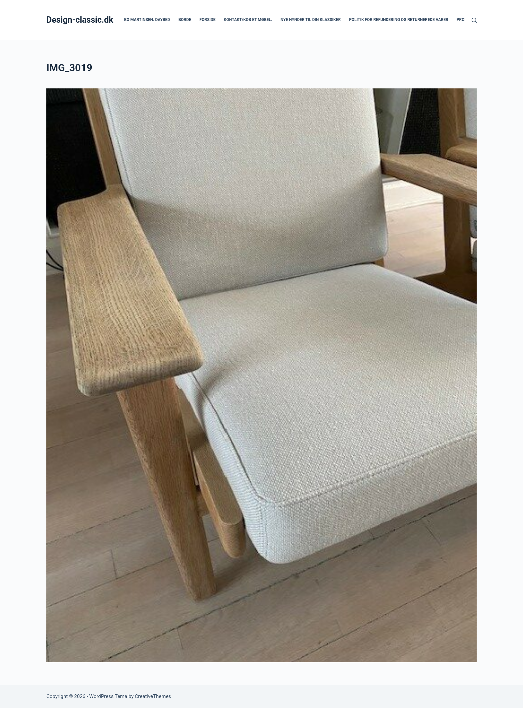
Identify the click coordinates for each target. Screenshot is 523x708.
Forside (207, 19)
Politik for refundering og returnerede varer (398, 19)
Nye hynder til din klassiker (311, 19)
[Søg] (474, 20)
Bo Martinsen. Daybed (147, 19)
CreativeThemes (153, 696)
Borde (184, 19)
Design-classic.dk (79, 20)
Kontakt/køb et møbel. (248, 19)
